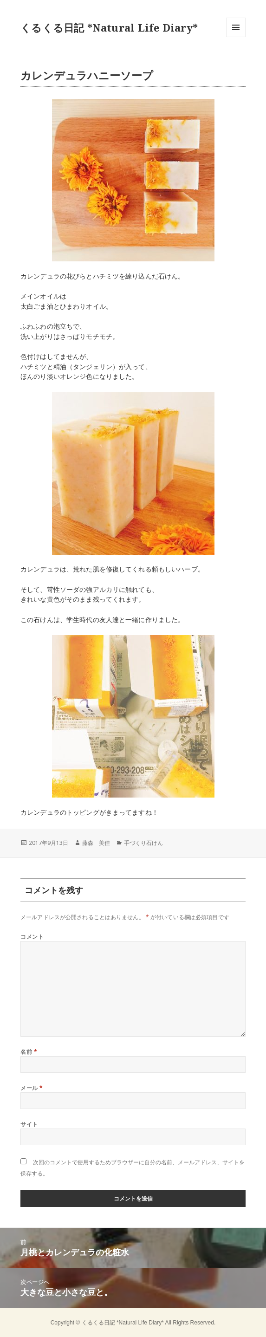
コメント (32, 937)
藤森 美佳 (96, 843)
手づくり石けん (143, 843)
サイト (29, 1124)
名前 (28, 1052)
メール (31, 1088)
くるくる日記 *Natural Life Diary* (109, 27)
